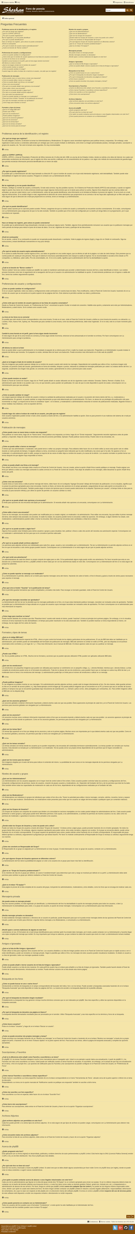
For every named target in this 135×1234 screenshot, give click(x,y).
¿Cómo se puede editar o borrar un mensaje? (16, 80)
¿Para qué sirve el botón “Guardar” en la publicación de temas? (22, 98)
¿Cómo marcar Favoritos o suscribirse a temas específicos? (88, 90)
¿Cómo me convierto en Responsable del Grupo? (85, 39)
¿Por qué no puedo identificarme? (13, 39)
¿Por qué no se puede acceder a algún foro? (16, 90)
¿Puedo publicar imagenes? (11, 115)
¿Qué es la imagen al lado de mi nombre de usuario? (19, 65)
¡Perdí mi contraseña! (9, 43)
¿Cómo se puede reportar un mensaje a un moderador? (20, 96)
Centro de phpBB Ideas (102, 1168)
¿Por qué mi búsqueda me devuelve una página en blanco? (88, 77)
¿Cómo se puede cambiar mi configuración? (16, 55)
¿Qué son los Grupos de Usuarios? (80, 35)
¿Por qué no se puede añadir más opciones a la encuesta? (21, 86)
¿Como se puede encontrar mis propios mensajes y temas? (88, 81)
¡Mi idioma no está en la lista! (11, 63)
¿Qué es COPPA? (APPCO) (11, 33)
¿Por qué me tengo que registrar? (13, 31)
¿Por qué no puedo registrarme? (12, 35)
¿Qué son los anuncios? (10, 120)
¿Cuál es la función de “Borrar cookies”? (15, 48)
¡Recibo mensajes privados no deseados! (82, 55)
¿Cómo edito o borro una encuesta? (13, 88)
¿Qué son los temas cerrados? (12, 124)
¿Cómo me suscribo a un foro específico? (82, 92)
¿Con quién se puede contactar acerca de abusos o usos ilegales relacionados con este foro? (99, 114)
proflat (6, 1230)
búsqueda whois (42, 1184)
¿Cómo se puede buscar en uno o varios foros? (84, 73)
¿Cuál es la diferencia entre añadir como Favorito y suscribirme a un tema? (93, 88)
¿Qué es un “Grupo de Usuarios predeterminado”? (85, 43)
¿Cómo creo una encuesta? (11, 84)
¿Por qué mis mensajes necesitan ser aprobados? (18, 100)
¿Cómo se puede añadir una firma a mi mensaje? (18, 82)
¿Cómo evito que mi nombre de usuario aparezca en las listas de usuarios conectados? (30, 57)
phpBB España (21, 1228)
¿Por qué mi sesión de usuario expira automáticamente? (20, 46)
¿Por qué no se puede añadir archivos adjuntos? (17, 92)
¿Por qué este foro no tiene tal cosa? (81, 112)
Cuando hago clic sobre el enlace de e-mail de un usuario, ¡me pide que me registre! (29, 71)
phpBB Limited (85, 1154)
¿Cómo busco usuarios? (77, 79)
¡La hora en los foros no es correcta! (13, 59)
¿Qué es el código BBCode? (11, 109)
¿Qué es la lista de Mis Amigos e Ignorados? (83, 64)
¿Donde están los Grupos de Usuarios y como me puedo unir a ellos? (91, 37)
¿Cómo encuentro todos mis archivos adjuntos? (84, 103)
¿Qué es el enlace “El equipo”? (79, 46)
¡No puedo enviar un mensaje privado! (81, 52)
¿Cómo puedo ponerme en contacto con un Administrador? (88, 116)
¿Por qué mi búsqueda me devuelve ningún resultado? (86, 75)
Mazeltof (15, 1230)
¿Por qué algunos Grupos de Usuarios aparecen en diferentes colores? (92, 42)
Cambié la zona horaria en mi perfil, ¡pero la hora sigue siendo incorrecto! (25, 61)
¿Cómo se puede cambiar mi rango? (14, 69)
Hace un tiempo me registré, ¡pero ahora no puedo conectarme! (22, 42)
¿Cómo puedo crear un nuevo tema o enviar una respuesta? (21, 78)
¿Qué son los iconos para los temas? (14, 126)
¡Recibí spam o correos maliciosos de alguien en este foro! (88, 57)
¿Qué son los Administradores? (79, 31)
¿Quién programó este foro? (78, 110)
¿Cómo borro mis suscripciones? (79, 94)
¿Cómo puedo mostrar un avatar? (13, 67)
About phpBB (36, 1156)
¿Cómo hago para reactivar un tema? (14, 102)
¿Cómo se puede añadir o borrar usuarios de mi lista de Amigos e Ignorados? (94, 66)
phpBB (109, 352)
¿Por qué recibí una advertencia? (12, 94)
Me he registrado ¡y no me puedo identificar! (16, 37)
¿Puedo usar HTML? (8, 111)
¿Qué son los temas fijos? (10, 121)
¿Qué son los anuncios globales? (12, 118)
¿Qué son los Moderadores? (78, 33)
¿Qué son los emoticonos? (10, 113)
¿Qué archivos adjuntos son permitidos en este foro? (86, 101)
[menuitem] (17, 2)
